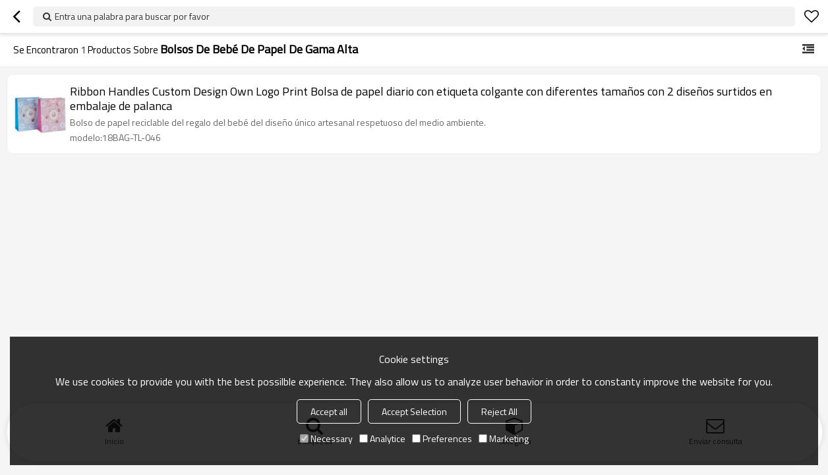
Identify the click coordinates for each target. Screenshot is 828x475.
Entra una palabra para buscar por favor (132, 16)
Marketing (504, 438)
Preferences (442, 438)
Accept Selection (414, 411)
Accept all (328, 411)
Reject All (499, 411)
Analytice (382, 438)
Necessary (326, 438)
